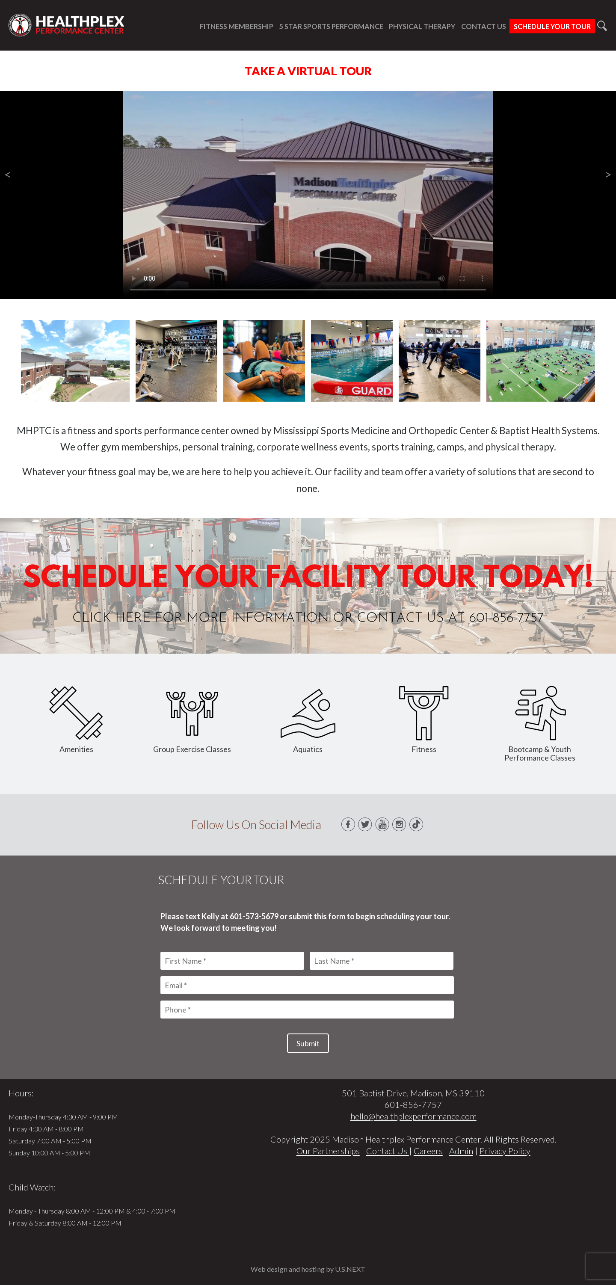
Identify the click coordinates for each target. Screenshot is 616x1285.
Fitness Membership (236, 26)
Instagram (399, 824)
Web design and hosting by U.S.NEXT (308, 1269)
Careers (428, 1151)
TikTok (416, 824)
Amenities (76, 720)
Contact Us (483, 26)
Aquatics (308, 720)
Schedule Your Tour (552, 26)
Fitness (424, 720)
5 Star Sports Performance (331, 26)
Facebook (348, 824)
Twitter (365, 824)
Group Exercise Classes (192, 720)
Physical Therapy (422, 26)
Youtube (382, 824)
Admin (461, 1151)
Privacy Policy (505, 1151)
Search (602, 26)
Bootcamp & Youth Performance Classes (539, 724)
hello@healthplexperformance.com (413, 1116)
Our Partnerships (328, 1151)
